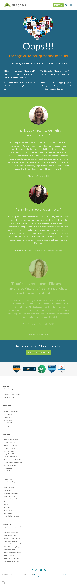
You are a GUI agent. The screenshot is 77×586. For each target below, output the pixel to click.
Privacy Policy (69, 575)
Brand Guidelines (9, 555)
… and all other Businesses (11, 516)
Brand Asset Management (11, 558)
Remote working (9, 510)
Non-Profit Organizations (11, 499)
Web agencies (8, 513)
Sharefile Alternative (10, 471)
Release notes (8, 420)
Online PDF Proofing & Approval (13, 547)
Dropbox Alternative (10, 442)
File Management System (11, 561)
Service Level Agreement (56, 575)
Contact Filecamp (9, 397)
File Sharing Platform (10, 530)
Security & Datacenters (11, 411)
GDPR (39, 576)
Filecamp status (8, 417)
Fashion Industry (9, 487)
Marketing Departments (11, 493)
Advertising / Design (10, 482)
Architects (7, 485)
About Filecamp (8, 389)
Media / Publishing (9, 496)
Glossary (6, 426)
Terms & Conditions (40, 575)
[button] (66, 5)
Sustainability (8, 414)
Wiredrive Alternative (10, 456)
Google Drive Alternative (11, 454)
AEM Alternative (9, 451)
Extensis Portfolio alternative (12, 459)
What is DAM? (8, 423)
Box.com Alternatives (10, 445)
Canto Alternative (9, 437)
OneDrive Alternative (10, 465)
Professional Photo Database (12, 552)
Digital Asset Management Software (14, 527)
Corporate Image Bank (10, 541)
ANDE (46, 176)
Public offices (7, 507)
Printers (6, 504)
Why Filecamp (8, 392)
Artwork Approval (9, 550)
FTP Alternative (8, 468)
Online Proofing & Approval (12, 538)
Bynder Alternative (9, 448)
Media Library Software (11, 535)
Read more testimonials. (38, 334)
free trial (49, 74)
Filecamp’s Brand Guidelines (12, 394)
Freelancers (7, 490)
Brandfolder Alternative (11, 439)
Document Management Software (14, 544)
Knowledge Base (9, 409)
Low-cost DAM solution (11, 532)
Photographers (8, 502)
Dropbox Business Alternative (13, 462)
